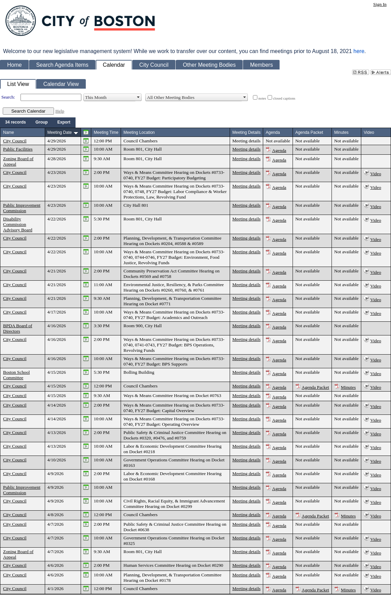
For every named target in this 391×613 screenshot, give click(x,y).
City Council (15, 140)
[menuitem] (15, 122)
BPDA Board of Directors (17, 328)
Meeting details (246, 140)
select (138, 97)
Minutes (348, 387)
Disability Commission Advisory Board (17, 224)
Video (375, 173)
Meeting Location (138, 132)
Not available (278, 140)
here (358, 51)
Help (59, 111)
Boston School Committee (16, 375)
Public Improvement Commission (21, 208)
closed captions (284, 98)
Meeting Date (60, 132)
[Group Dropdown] (41, 122)
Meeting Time (106, 132)
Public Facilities (17, 149)
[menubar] (38, 122)
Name (8, 132)
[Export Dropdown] (64, 122)
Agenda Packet (315, 387)
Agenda (279, 150)
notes (262, 98)
